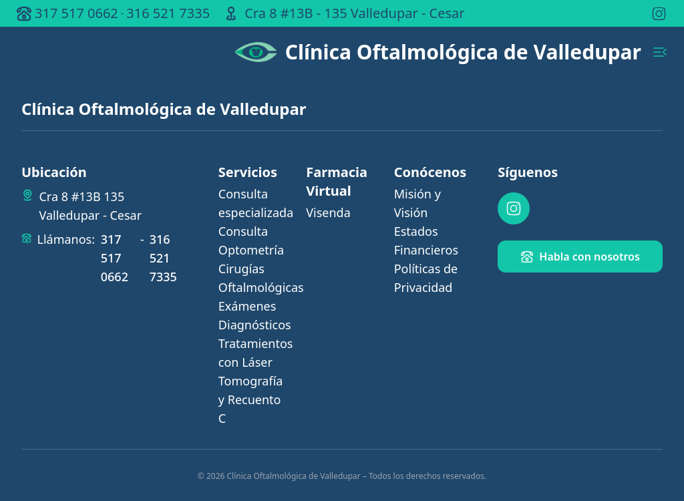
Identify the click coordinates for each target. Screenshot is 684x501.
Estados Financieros (426, 240)
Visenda (328, 212)
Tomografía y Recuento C (250, 399)
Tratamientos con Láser (254, 352)
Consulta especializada (254, 203)
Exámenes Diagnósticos (254, 315)
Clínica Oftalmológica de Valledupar (463, 52)
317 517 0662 (76, 13)
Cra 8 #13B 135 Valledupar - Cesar (90, 205)
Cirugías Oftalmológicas (254, 278)
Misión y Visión (417, 203)
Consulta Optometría (251, 240)
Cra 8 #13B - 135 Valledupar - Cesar (354, 13)
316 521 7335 (168, 13)
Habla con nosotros (580, 256)
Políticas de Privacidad (426, 278)
